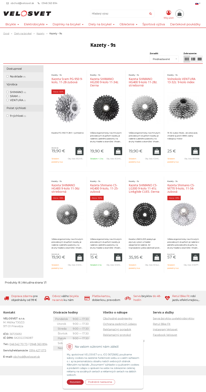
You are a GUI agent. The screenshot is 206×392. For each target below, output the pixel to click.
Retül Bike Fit (161, 324)
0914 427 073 (37, 350)
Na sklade (18, 76)
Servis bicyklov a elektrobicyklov (173, 318)
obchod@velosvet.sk (22, 3)
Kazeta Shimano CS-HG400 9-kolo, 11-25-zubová (104, 188)
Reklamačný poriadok (117, 329)
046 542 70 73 (18, 344)
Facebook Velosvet (165, 335)
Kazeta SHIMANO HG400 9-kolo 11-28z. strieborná (143, 82)
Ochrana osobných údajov (120, 324)
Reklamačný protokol (117, 335)
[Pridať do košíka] (79, 151)
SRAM (15, 96)
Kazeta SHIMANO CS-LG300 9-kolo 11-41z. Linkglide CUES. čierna (144, 188)
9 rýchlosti (18, 115)
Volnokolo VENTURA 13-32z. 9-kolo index (181, 80)
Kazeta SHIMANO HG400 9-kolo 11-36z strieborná (66, 188)
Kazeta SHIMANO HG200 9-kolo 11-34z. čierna (104, 82)
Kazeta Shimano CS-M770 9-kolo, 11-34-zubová (181, 188)
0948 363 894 (49, 3)
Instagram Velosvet (165, 329)
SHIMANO (18, 92)
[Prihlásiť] (169, 14)
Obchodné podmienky (117, 318)
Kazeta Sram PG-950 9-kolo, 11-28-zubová (67, 80)
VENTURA (18, 100)
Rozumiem (75, 382)
